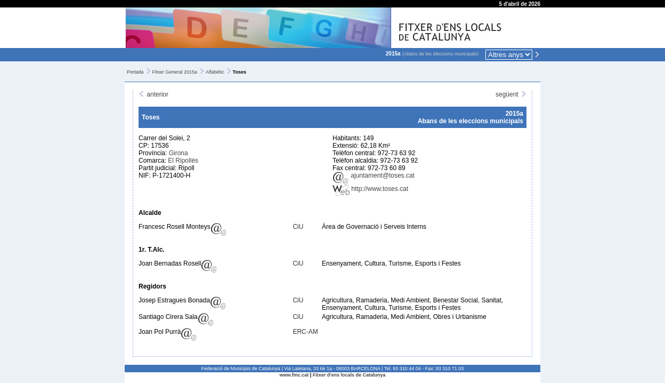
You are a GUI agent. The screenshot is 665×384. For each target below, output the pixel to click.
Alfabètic (215, 72)
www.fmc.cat (294, 375)
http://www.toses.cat (370, 189)
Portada (135, 72)
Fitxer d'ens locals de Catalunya (349, 375)
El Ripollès (183, 160)
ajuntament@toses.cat (373, 175)
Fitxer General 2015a (175, 72)
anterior (153, 94)
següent (511, 94)
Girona (178, 153)
